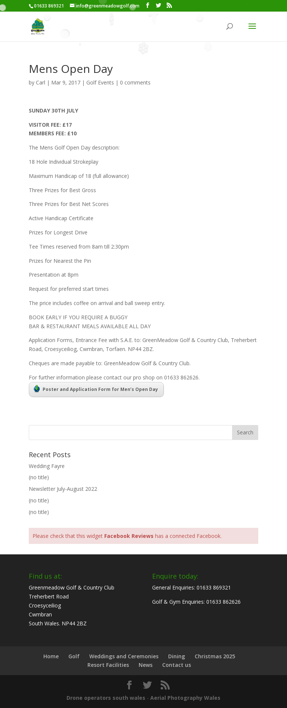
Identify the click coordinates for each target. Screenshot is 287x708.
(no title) (39, 477)
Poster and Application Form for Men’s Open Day (96, 389)
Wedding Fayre (47, 466)
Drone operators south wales (106, 697)
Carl (40, 82)
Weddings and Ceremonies (123, 656)
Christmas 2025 (215, 656)
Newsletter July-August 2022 (63, 488)
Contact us (176, 664)
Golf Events (100, 82)
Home (51, 656)
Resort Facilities (108, 664)
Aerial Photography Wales (185, 697)
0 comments (135, 82)
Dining (176, 656)
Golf (74, 656)
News (145, 664)
